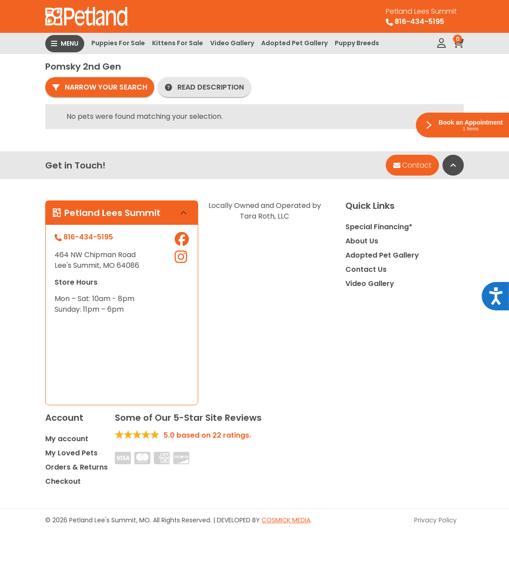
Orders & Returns (76, 467)
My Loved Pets (71, 453)
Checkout (63, 481)
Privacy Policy (435, 520)
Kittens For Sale (177, 43)
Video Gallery (232, 43)
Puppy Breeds (357, 43)
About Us (361, 241)
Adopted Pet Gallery (294, 43)
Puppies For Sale (118, 43)
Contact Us (366, 269)
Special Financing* (378, 227)
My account (66, 439)
